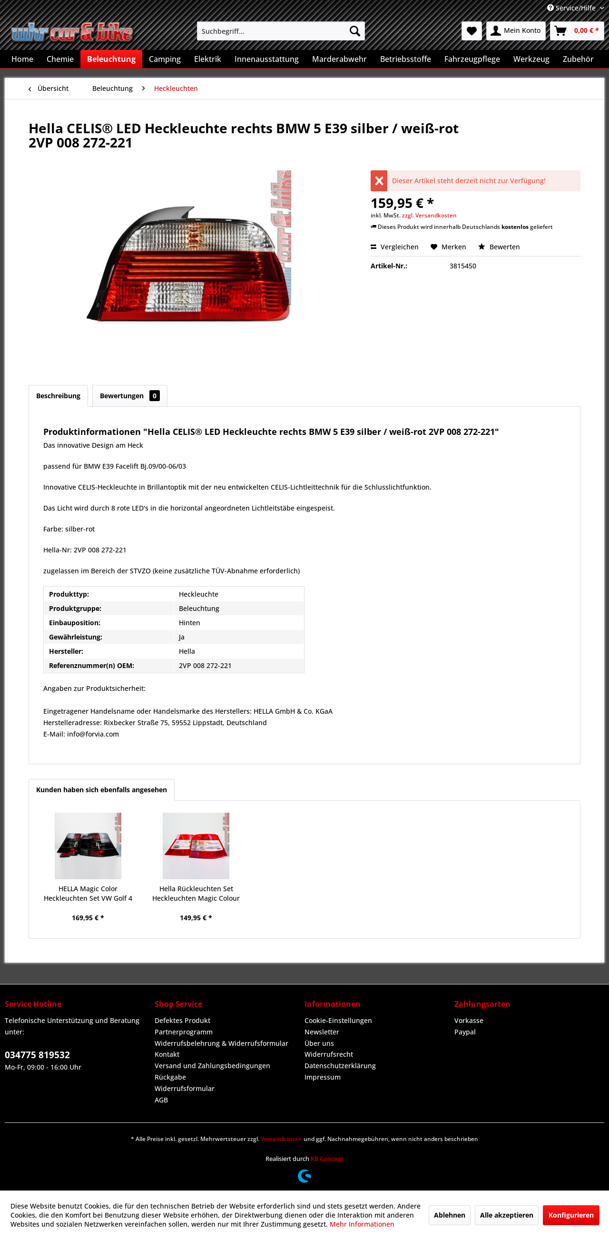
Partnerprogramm (184, 1031)
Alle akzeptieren (506, 1214)
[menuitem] (281, 30)
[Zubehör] (578, 59)
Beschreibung (58, 395)
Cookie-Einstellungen (338, 1020)
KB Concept (327, 1158)
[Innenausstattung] (266, 59)
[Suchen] (355, 30)
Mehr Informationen (362, 1224)
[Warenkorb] (577, 30)
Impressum (322, 1077)
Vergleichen (395, 246)
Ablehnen (449, 1214)
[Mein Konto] (516, 30)
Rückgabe (170, 1077)
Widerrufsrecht (328, 1054)
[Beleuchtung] (111, 59)
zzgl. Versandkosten (429, 215)
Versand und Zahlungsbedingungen (212, 1065)
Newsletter (321, 1031)
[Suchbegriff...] (281, 30)
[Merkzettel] (472, 30)
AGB (161, 1099)
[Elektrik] (207, 59)
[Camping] (164, 59)
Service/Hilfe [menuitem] (572, 7)
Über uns (319, 1043)
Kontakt (167, 1054)
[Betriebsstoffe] (405, 59)
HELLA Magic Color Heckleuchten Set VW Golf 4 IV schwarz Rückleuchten (88, 893)
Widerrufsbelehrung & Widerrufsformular (221, 1043)
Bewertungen (130, 395)
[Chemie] (60, 59)
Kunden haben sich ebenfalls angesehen (101, 789)
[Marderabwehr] (339, 59)
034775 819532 (37, 1055)
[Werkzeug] (531, 59)
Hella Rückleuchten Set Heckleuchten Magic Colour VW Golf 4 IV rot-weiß (196, 893)
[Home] (22, 59)
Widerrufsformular (185, 1088)
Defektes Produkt (182, 1020)
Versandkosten (281, 1139)
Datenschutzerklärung (340, 1065)
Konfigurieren (571, 1214)
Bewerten (499, 246)
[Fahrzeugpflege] (472, 59)
